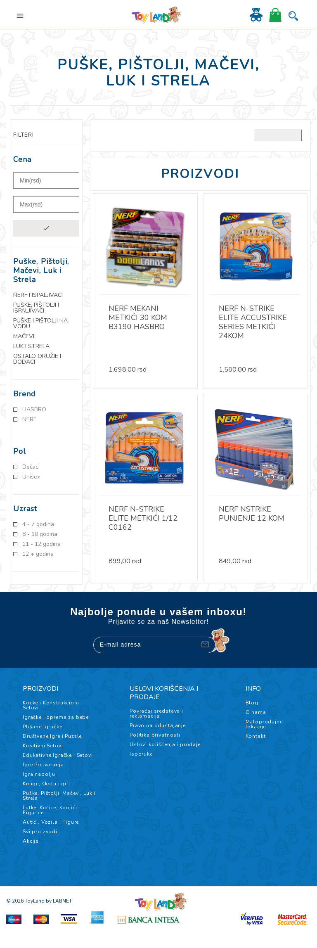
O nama (256, 712)
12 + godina (38, 554)
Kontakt (256, 736)
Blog (252, 702)
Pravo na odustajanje (158, 725)
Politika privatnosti (155, 735)
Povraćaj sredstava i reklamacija (156, 713)
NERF (29, 419)
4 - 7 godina (38, 524)
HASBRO (34, 409)
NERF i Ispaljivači (38, 295)
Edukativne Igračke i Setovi (58, 755)
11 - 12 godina (41, 544)
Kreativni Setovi (43, 745)
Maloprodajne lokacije (264, 724)
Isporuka (141, 754)
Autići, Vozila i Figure (51, 822)
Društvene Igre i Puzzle (52, 736)
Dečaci (31, 467)
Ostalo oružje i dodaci (37, 359)
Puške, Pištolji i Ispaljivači (36, 308)
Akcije (30, 841)
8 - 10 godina (39, 534)
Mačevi (23, 336)
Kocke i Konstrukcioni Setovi (51, 705)
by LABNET (59, 901)
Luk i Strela (31, 346)
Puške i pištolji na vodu (40, 323)
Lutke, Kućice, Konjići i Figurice (51, 810)
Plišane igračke (42, 726)
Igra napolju (39, 774)
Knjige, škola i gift (47, 783)
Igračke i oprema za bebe (56, 717)
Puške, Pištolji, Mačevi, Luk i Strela (59, 795)
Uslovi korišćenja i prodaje (165, 744)
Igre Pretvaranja (43, 764)
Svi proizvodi (40, 831)
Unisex (31, 477)
